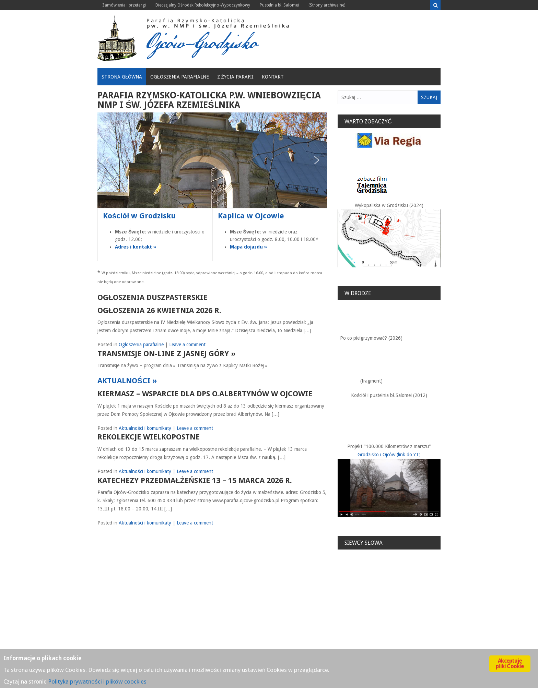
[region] (212, 160)
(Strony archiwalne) (326, 5)
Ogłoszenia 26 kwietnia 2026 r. (159, 310)
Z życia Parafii (235, 77)
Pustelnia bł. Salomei (279, 5)
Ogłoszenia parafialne (179, 77)
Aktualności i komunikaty (145, 428)
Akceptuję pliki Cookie (510, 663)
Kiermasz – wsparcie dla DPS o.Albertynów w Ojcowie (204, 393)
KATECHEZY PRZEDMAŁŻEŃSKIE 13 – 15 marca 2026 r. (194, 480)
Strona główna (122, 77)
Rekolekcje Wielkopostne (148, 437)
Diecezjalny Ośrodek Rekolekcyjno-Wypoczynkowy (202, 5)
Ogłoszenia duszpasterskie (152, 297)
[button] (108, 160)
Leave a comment (187, 344)
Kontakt (273, 77)
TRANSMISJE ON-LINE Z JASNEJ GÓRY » (166, 353)
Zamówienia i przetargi (124, 5)
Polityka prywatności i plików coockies (97, 681)
